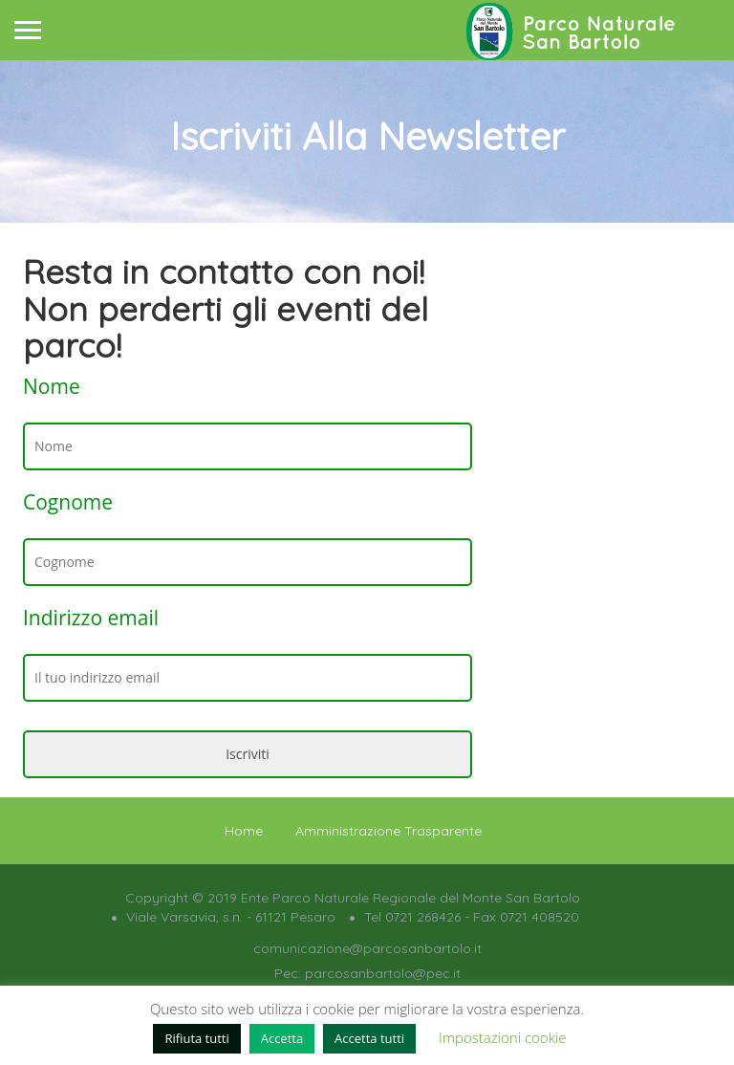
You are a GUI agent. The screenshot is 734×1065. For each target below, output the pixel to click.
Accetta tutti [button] (369, 1038)
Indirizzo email (91, 617)
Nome (51, 386)
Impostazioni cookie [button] (503, 1037)
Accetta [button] (282, 1038)
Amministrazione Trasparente (388, 830)
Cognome (68, 501)
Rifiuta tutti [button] (196, 1038)
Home (244, 830)
